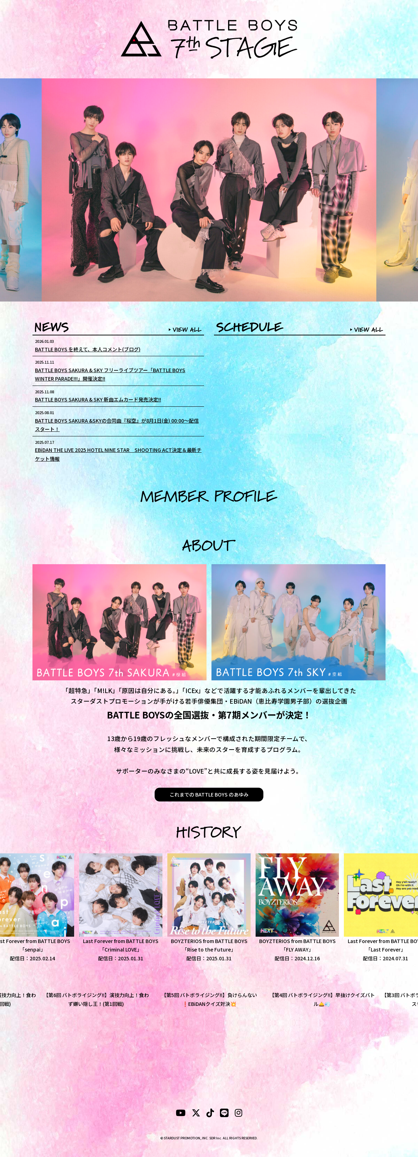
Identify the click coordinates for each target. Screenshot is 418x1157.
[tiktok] (210, 1113)
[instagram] (238, 1113)
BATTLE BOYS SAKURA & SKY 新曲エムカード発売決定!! (98, 399)
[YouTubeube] (181, 1113)
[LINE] (224, 1113)
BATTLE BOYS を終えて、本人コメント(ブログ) (88, 349)
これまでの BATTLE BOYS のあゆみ (209, 794)
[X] (196, 1113)
